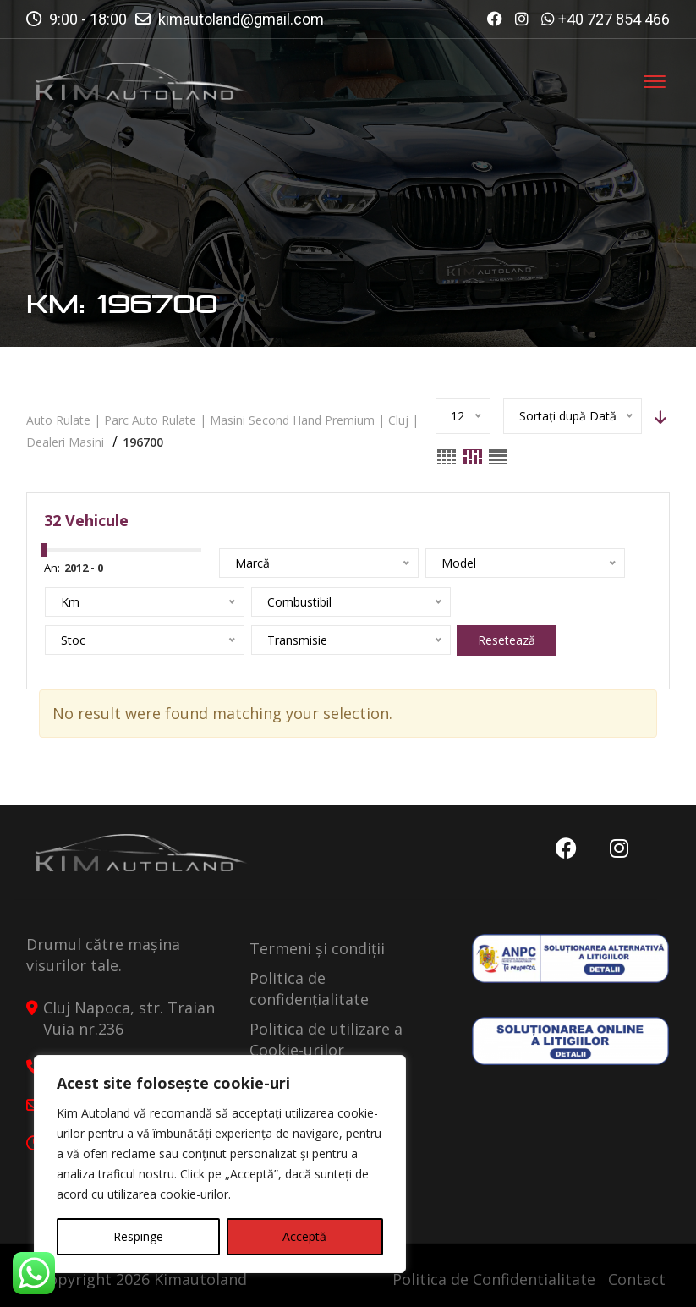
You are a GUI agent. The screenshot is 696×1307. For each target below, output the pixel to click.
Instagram (618, 848)
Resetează (297, 640)
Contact (637, 1279)
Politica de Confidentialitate (493, 1279)
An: (52, 567)
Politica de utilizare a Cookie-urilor (326, 1039)
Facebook (564, 848)
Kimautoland (200, 1279)
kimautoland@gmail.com (241, 19)
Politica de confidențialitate (309, 988)
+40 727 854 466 (614, 19)
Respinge (138, 1236)
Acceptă (304, 1236)
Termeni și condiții (317, 948)
